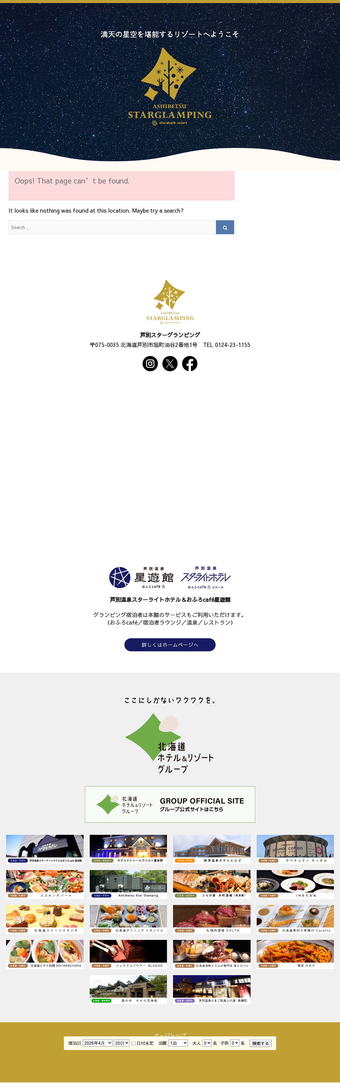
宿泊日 (74, 1043)
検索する (260, 1043)
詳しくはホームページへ (170, 645)
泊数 (162, 1043)
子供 (224, 1043)
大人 (197, 1043)
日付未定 (143, 1043)
